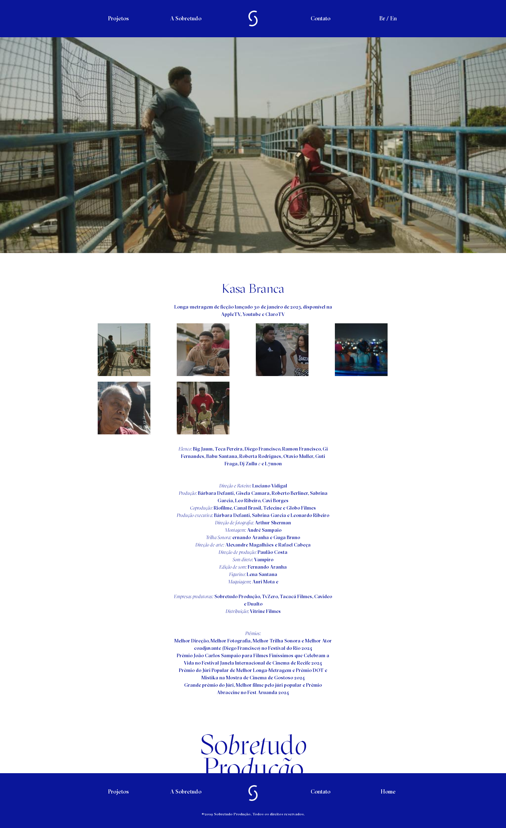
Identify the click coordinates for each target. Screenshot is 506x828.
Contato (320, 18)
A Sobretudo (185, 18)
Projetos (118, 18)
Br (382, 18)
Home (388, 791)
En (393, 18)
